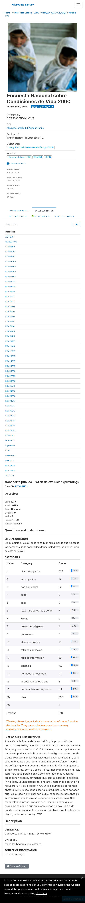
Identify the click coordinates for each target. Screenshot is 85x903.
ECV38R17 (10, 420)
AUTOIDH (9, 237)
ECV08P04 (10, 281)
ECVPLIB (9, 435)
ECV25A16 (10, 366)
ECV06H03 (10, 271)
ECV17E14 (9, 326)
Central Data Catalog (22, 13)
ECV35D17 (10, 405)
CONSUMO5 (11, 241)
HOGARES (10, 440)
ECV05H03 (10, 266)
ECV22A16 (10, 351)
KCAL (8, 450)
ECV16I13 (9, 321)
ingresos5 (10, 445)
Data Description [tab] (44, 211)
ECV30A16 (10, 470)
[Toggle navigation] (78, 5)
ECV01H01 (10, 246)
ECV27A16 (10, 376)
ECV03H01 (10, 256)
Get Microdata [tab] (41, 216)
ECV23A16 (10, 356)
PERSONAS (10, 455)
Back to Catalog (16, 866)
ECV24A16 (10, 361)
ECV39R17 (10, 425)
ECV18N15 (10, 331)
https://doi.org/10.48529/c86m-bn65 (25, 128)
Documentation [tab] (18, 216)
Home (7, 13)
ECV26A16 (10, 371)
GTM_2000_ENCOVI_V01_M (54, 13)
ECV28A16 (10, 381)
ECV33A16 (10, 396)
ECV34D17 (10, 401)
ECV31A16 (10, 386)
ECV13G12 (10, 306)
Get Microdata (42, 106)
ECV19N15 (10, 336)
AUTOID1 (9, 475)
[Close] (82, 877)
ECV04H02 (10, 261)
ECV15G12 (10, 316)
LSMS (36, 13)
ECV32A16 (10, 391)
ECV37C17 (10, 415)
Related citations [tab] (64, 216)
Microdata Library (23, 4)
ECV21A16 (10, 346)
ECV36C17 (10, 411)
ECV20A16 (10, 341)
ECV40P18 (10, 430)
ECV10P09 (10, 291)
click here (41, 893)
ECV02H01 (10, 251)
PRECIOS (9, 460)
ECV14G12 (10, 311)
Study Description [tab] (19, 210)
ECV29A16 (10, 465)
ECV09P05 (10, 286)
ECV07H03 (10, 276)
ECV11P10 (9, 296)
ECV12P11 (9, 301)
